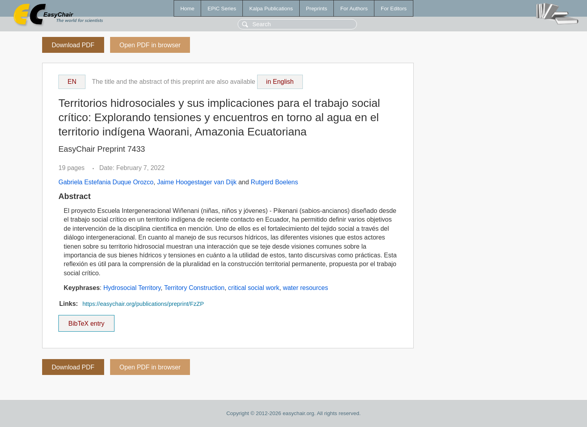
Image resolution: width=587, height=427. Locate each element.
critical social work (253, 287)
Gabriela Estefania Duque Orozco (105, 182)
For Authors (354, 9)
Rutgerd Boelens (274, 182)
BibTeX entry (86, 321)
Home (187, 9)
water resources (305, 287)
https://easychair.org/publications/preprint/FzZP (142, 304)
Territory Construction (194, 287)
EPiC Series (221, 9)
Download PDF (73, 45)
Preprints (316, 9)
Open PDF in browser (150, 45)
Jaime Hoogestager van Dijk (196, 182)
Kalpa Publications (271, 9)
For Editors (394, 9)
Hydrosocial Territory (132, 287)
